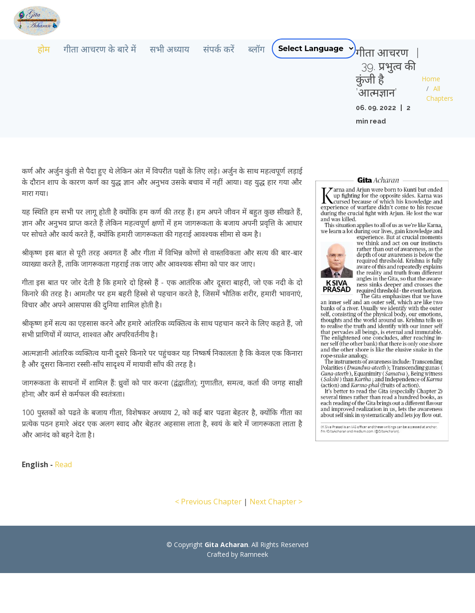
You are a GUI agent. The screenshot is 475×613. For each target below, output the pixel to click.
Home (439, 98)
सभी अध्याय (202, 49)
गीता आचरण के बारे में (132, 49)
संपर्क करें (251, 49)
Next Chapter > (276, 541)
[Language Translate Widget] (347, 49)
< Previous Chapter (208, 541)
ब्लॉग (289, 49)
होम (77, 49)
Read (63, 504)
